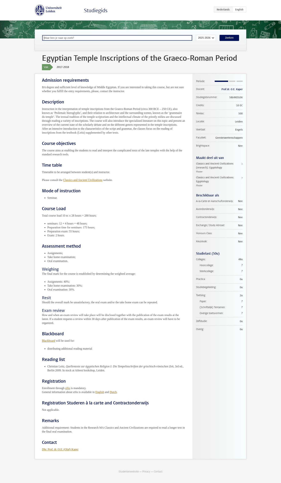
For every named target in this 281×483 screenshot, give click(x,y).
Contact (158, 471)
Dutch (113, 392)
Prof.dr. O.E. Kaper (232, 89)
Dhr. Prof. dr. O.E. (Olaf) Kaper (60, 449)
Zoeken (229, 38)
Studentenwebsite (129, 471)
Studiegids (96, 10)
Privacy (146, 471)
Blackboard (48, 340)
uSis (67, 388)
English (99, 392)
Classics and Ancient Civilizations (83, 180)
